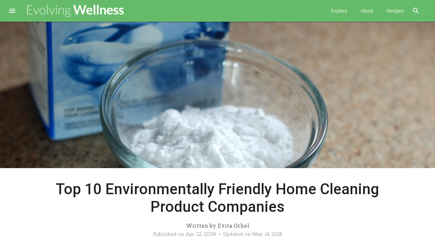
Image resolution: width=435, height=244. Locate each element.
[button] (12, 11)
